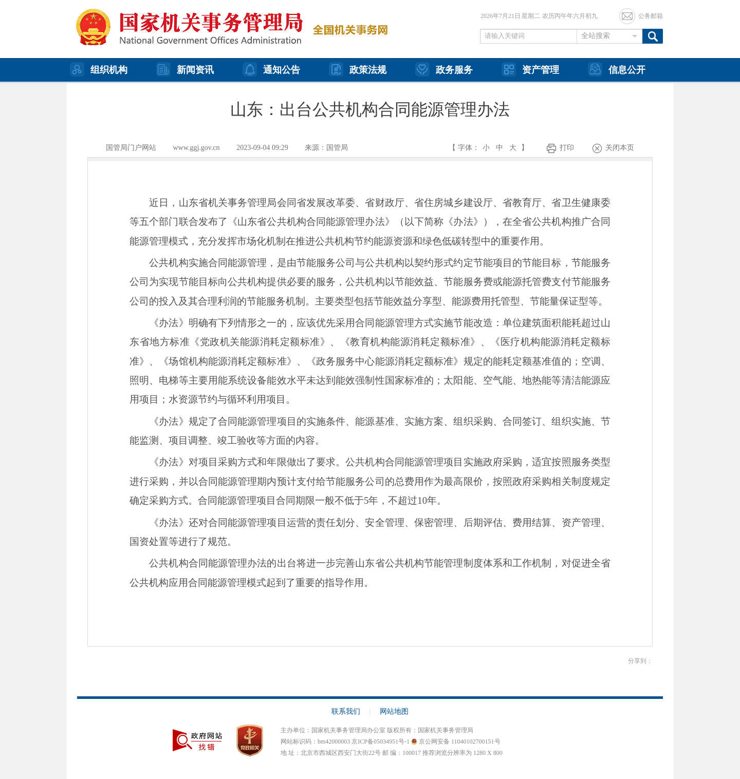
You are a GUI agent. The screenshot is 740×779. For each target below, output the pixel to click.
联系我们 (351, 711)
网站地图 (394, 711)
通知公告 (271, 69)
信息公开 (616, 69)
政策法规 (357, 69)
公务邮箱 (650, 16)
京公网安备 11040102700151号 (456, 741)
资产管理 (530, 69)
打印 (567, 147)
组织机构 (98, 69)
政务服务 (444, 69)
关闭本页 (619, 147)
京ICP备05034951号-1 (380, 741)
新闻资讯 (185, 69)
